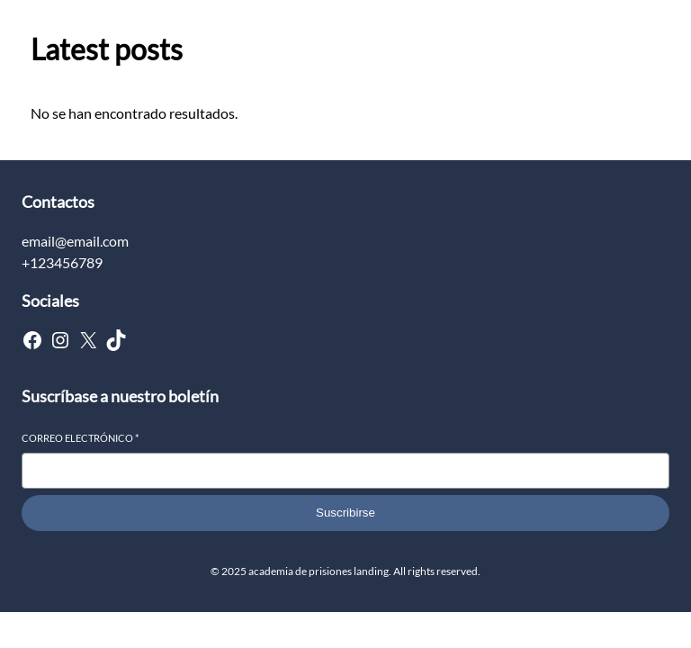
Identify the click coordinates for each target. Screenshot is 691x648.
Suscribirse (345, 512)
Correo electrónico (80, 438)
